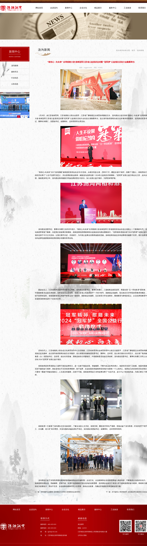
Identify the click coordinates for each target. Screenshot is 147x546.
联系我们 (142, 8)
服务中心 (112, 8)
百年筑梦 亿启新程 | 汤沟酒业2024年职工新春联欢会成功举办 (60, 492)
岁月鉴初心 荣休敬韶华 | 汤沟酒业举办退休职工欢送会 (129, 492)
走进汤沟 (54, 8)
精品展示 (98, 8)
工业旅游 (127, 8)
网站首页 (39, 8)
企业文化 (83, 8)
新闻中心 (68, 8)
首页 (133, 50)
